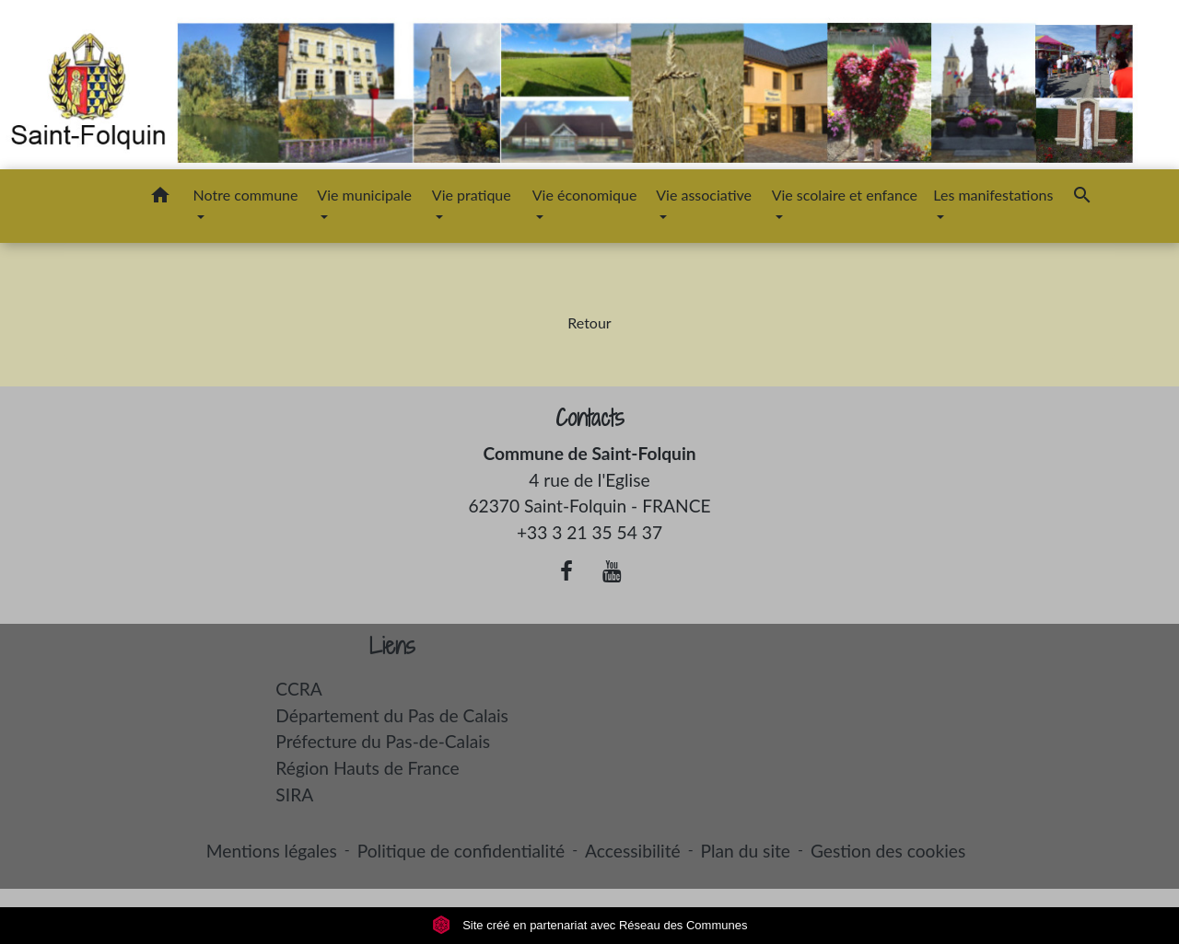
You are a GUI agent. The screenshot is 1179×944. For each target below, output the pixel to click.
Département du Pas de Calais (391, 715)
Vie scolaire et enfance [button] (844, 194)
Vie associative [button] (704, 194)
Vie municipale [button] (364, 194)
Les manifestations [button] (993, 194)
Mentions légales (271, 850)
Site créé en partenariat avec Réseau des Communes (590, 925)
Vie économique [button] (584, 194)
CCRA (298, 688)
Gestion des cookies (888, 850)
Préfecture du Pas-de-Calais (382, 741)
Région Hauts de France (367, 767)
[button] (160, 198)
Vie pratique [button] (471, 194)
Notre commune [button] (245, 194)
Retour (589, 322)
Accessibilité (633, 850)
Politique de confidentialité (461, 850)
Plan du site (745, 850)
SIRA (294, 794)
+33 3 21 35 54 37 (589, 532)
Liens (392, 646)
